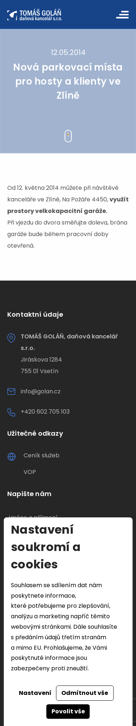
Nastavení (35, 693)
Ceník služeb (41, 455)
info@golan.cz (41, 391)
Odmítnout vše (84, 693)
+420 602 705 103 (45, 411)
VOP (30, 472)
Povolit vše (68, 711)
